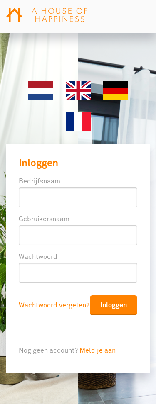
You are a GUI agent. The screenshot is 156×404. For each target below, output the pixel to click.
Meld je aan (97, 350)
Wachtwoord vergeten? (54, 305)
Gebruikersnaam (44, 219)
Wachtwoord (38, 257)
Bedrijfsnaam (39, 181)
